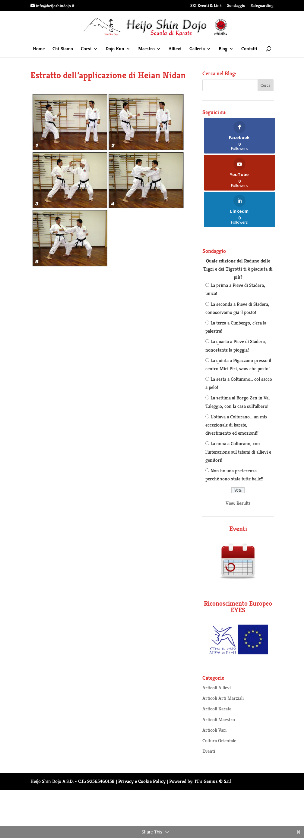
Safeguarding (262, 5)
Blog (223, 49)
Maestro (146, 49)
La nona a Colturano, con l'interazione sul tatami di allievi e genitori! (238, 451)
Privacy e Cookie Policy (142, 781)
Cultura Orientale (219, 740)
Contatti (249, 49)
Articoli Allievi (216, 687)
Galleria (197, 49)
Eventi (208, 751)
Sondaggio (236, 5)
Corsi (86, 49)
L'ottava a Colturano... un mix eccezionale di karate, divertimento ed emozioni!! (236, 425)
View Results (238, 503)
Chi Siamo (62, 49)
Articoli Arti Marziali (223, 698)
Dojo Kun (115, 49)
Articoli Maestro (218, 719)
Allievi (175, 49)
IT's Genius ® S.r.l (213, 781)
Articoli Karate (216, 709)
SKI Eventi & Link (206, 5)
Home (39, 49)
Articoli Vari (214, 730)
